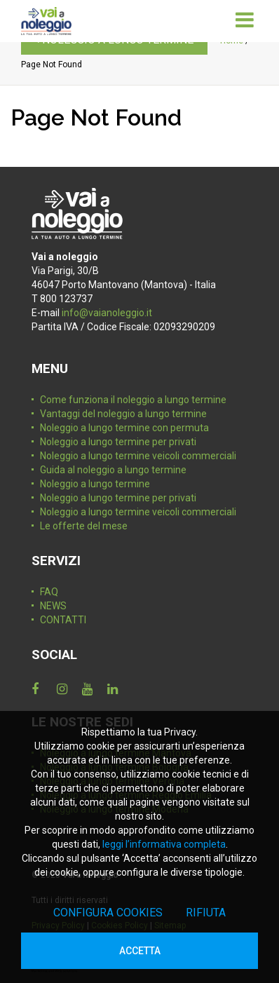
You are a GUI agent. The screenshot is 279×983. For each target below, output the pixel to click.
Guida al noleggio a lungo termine (113, 469)
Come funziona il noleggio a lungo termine (133, 399)
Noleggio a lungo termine (95, 483)
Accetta (140, 950)
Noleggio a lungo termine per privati (118, 441)
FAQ (49, 591)
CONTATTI (63, 619)
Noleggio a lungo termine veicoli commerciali (138, 455)
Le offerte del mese (84, 525)
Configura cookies (108, 912)
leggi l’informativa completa (164, 844)
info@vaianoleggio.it (107, 312)
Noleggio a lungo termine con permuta (124, 427)
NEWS (53, 605)
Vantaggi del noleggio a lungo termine (123, 413)
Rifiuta (206, 912)
